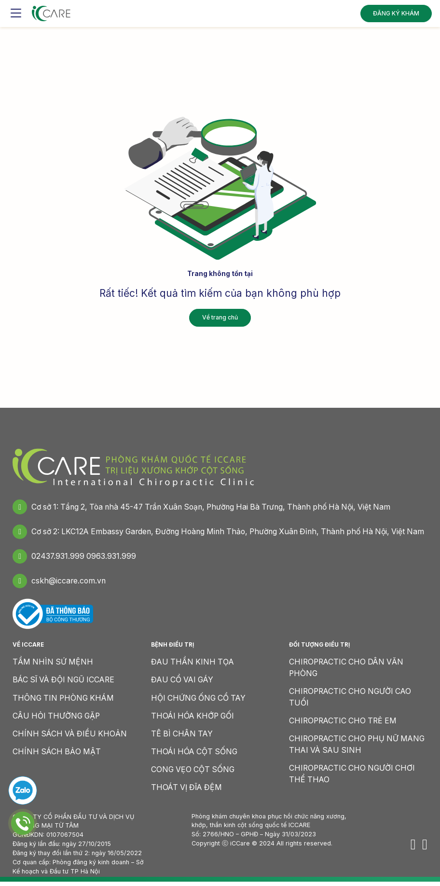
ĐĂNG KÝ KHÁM (396, 11)
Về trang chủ (220, 317)
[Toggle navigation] (16, 12)
